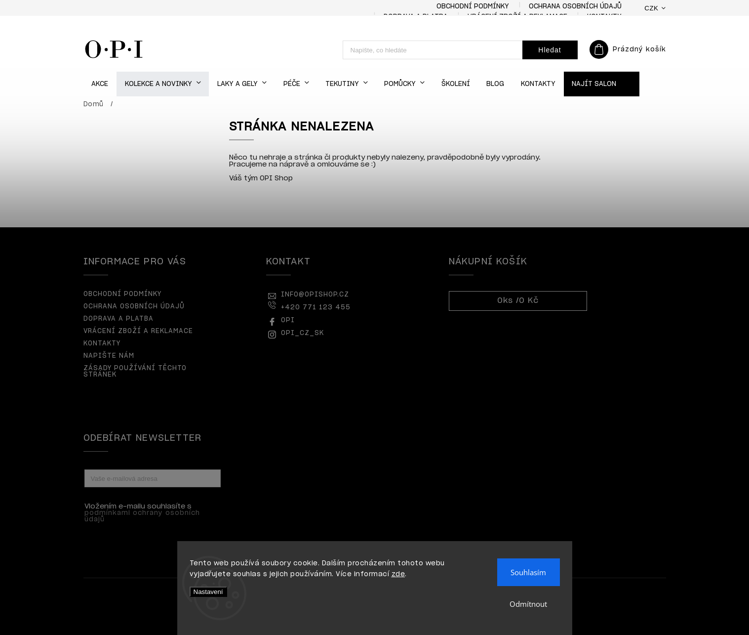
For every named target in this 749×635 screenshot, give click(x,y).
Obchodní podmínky (472, 6)
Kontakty (101, 343)
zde (398, 574)
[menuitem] (100, 84)
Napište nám (108, 356)
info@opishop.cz (315, 295)
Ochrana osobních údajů (575, 6)
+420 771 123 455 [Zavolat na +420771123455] (316, 307)
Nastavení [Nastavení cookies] (208, 591)
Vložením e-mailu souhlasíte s (147, 513)
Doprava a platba (118, 319)
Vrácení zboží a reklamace (138, 331)
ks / (518, 301)
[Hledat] (433, 50)
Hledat (549, 50)
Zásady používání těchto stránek (135, 371)
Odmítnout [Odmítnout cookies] (528, 604)
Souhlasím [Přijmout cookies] (528, 572)
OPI (288, 320)
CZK (651, 8)
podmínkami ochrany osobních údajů (142, 516)
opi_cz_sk (302, 333)
